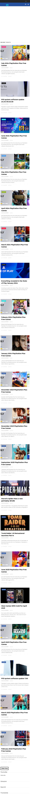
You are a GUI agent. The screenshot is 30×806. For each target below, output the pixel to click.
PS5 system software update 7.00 (14, 685)
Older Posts (4, 775)
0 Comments (4, 76)
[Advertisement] (15, 25)
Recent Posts (6, 42)
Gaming (4, 47)
